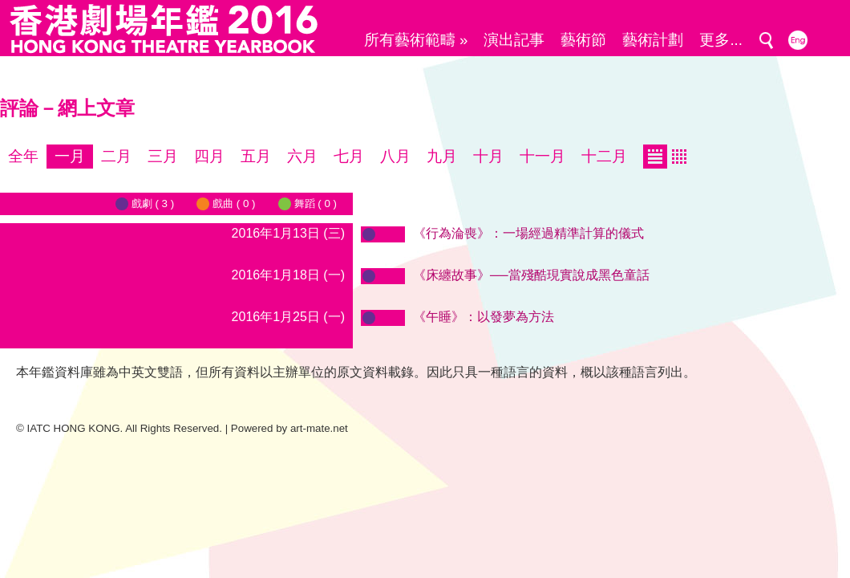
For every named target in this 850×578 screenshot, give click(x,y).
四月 (209, 156)
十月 (488, 156)
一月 (70, 156)
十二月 (604, 156)
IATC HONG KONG (73, 428)
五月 (256, 156)
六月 (302, 156)
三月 (163, 156)
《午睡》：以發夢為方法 (483, 317)
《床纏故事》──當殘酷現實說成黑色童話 (531, 275)
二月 (116, 156)
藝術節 (583, 39)
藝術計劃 (652, 39)
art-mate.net (319, 428)
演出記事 (514, 39)
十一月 (542, 156)
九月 (442, 156)
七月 (349, 156)
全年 (23, 156)
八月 (395, 156)
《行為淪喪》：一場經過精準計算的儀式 (528, 233)
